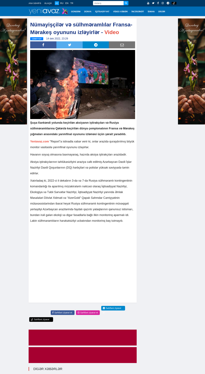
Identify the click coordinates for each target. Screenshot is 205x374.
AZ (56, 3)
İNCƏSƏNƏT (138, 11)
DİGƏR (161, 11)
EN (66, 3)
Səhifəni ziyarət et (62, 312)
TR (71, 3)
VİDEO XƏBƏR (120, 11)
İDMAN (151, 11)
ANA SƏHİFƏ (35, 3)
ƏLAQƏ (48, 3)
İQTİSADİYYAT (102, 11)
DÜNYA (87, 11)
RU (61, 3)
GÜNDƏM (75, 11)
